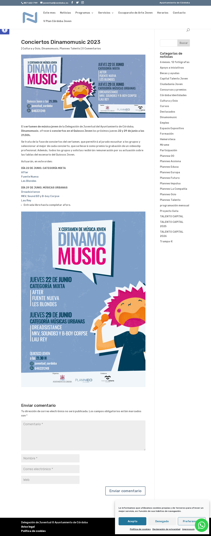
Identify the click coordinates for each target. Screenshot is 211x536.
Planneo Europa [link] (170, 172)
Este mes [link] (49, 13)
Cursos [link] (164, 106)
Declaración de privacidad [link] (166, 529)
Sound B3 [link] (33, 196)
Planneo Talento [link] (70, 48)
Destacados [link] (167, 111)
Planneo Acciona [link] (170, 161)
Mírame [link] (164, 144)
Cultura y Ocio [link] (31, 48)
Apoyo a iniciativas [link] (172, 67)
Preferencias (192, 521)
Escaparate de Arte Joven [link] (135, 13)
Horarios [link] (162, 13)
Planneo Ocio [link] (168, 194)
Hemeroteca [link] (167, 139)
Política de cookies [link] (140, 529)
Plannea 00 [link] (167, 155)
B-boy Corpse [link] (50, 196)
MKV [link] (23, 196)
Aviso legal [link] (28, 526)
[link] (4, 29)
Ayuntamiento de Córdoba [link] (175, 3)
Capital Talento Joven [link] (174, 78)
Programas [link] (82, 13)
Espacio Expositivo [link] (172, 128)
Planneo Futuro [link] (170, 178)
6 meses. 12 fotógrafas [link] (175, 62)
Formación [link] (167, 133)
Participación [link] (168, 150)
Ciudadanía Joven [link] (171, 84)
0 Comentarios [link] (91, 48)
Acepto (132, 521)
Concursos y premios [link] (173, 89)
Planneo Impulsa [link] (170, 183)
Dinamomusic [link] (50, 48)
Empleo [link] (164, 122)
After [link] (24, 172)
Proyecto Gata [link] (169, 211)
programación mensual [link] (174, 205)
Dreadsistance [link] (30, 191)
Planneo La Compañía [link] (173, 188)
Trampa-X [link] (166, 241)
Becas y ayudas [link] (169, 73)
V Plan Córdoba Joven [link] (57, 21)
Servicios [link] (104, 13)
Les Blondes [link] (28, 181)
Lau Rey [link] (26, 200)
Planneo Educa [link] (169, 166)
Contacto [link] (179, 13)
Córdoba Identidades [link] (173, 95)
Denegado (162, 521)
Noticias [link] (65, 13)
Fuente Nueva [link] (30, 176)
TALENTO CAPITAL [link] (171, 216)
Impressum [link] (188, 529)
